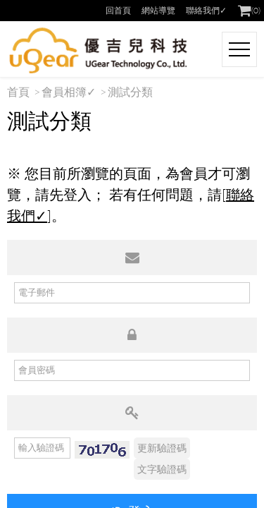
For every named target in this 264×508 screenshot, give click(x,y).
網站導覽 (158, 10)
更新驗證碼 (162, 448)
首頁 (18, 91)
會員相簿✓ (69, 91)
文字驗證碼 (162, 469)
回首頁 (118, 10)
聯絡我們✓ (206, 10)
